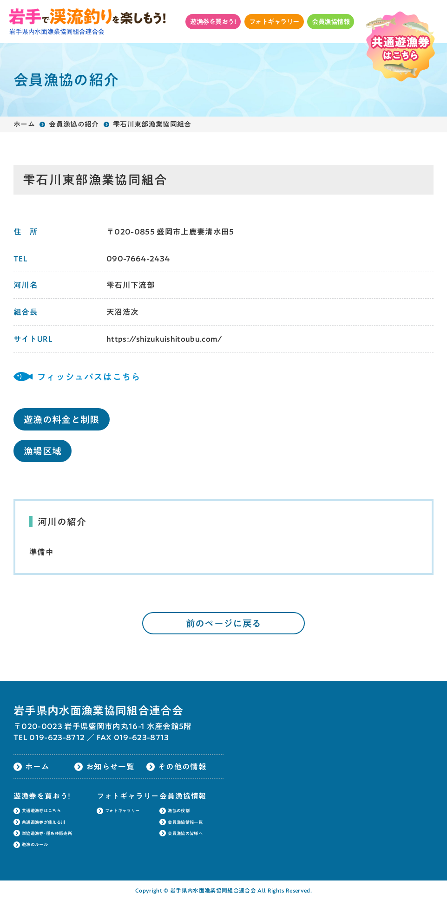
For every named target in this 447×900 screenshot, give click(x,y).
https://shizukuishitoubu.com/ (164, 339)
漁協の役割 (179, 811)
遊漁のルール (35, 844)
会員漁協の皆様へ (185, 833)
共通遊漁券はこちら (41, 811)
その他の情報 (182, 766)
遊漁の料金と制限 (61, 419)
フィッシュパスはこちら (89, 376)
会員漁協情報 (330, 21)
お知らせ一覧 (110, 766)
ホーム (24, 124)
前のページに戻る (224, 623)
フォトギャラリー (274, 21)
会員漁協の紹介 (74, 124)
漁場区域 (42, 451)
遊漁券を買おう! (213, 21)
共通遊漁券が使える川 (43, 822)
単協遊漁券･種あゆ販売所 (47, 833)
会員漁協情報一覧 (185, 822)
